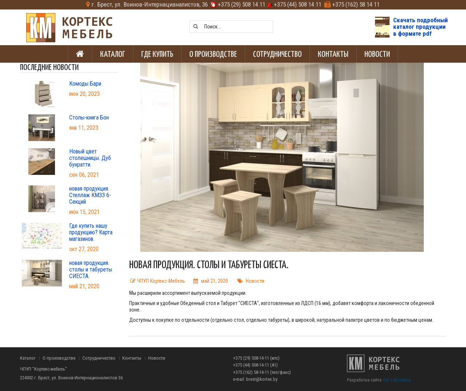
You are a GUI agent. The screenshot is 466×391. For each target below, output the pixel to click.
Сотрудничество (98, 358)
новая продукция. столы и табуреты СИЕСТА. (90, 269)
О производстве (59, 358)
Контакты (131, 358)
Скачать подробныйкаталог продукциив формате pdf (420, 26)
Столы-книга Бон (89, 117)
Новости (255, 281)
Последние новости (49, 67)
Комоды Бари (85, 84)
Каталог (28, 358)
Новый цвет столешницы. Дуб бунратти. (90, 158)
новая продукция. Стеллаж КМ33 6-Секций (90, 195)
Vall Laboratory (397, 380)
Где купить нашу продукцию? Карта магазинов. (90, 232)
